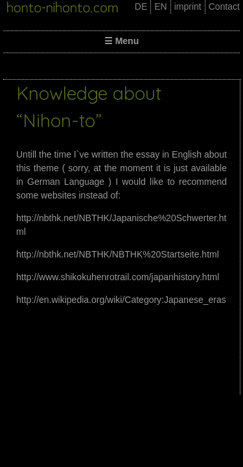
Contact (224, 6)
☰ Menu (121, 41)
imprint (188, 6)
